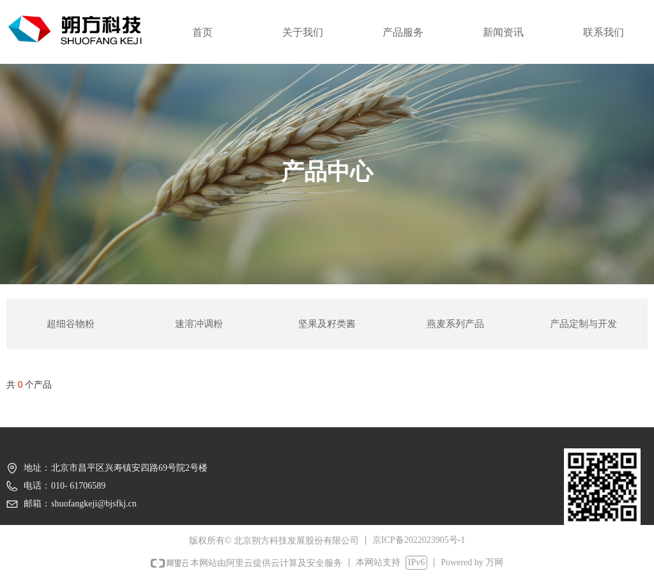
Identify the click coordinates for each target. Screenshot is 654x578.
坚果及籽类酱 (327, 324)
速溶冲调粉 (199, 324)
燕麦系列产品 (455, 324)
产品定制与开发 (583, 324)
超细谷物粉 (71, 324)
